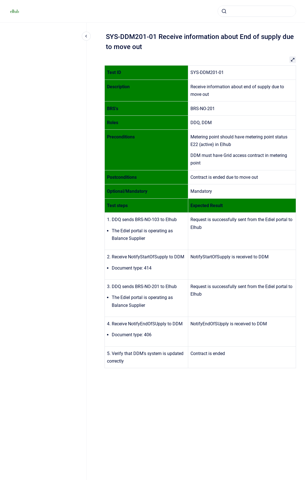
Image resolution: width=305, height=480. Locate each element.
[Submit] (224, 11)
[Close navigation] (86, 36)
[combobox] (257, 11)
